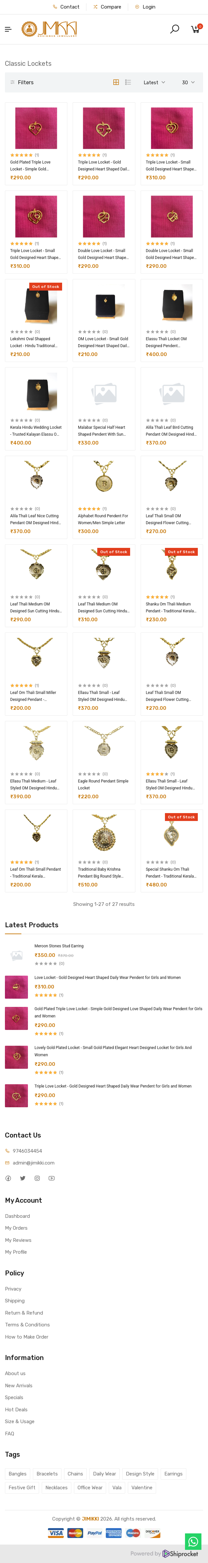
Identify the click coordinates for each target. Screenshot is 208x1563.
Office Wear (90, 1488)
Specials (14, 1397)
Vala (117, 1488)
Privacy (13, 1289)
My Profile (16, 1252)
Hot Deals (16, 1410)
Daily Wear (104, 1474)
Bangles (18, 1474)
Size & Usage (20, 1421)
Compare (107, 7)
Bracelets (47, 1474)
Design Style (140, 1474)
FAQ (9, 1434)
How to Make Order (26, 1337)
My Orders (16, 1228)
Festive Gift (22, 1488)
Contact (66, 7)
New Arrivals (19, 1386)
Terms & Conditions (27, 1325)
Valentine (141, 1488)
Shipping (15, 1301)
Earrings (173, 1474)
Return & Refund (24, 1313)
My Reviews (18, 1240)
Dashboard (17, 1216)
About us (15, 1373)
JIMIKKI (90, 1519)
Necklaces (56, 1488)
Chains (75, 1474)
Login (145, 7)
